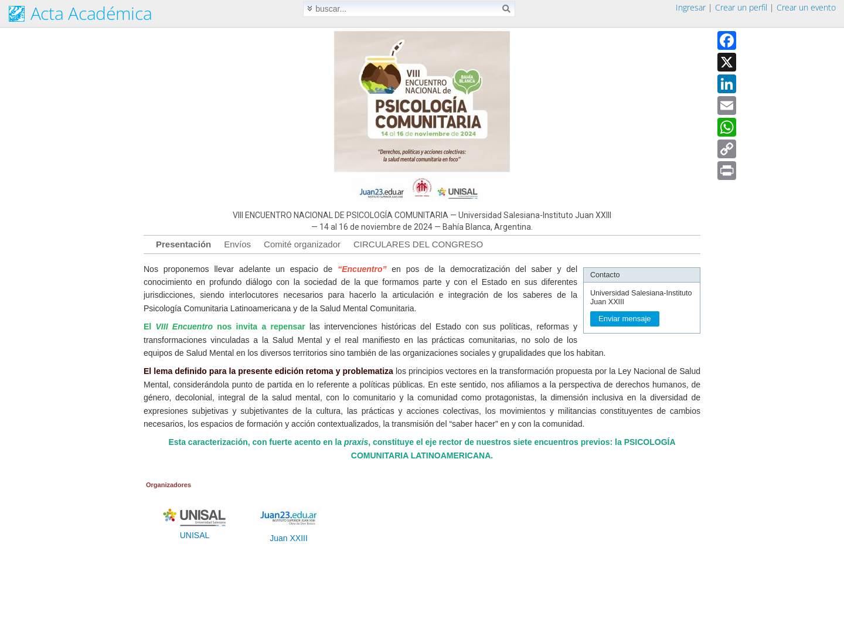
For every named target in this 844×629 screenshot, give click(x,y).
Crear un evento (806, 7)
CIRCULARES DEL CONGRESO (418, 244)
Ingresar (691, 7)
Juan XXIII (288, 534)
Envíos (237, 244)
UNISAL (195, 531)
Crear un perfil (741, 7)
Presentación (183, 244)
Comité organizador (302, 244)
